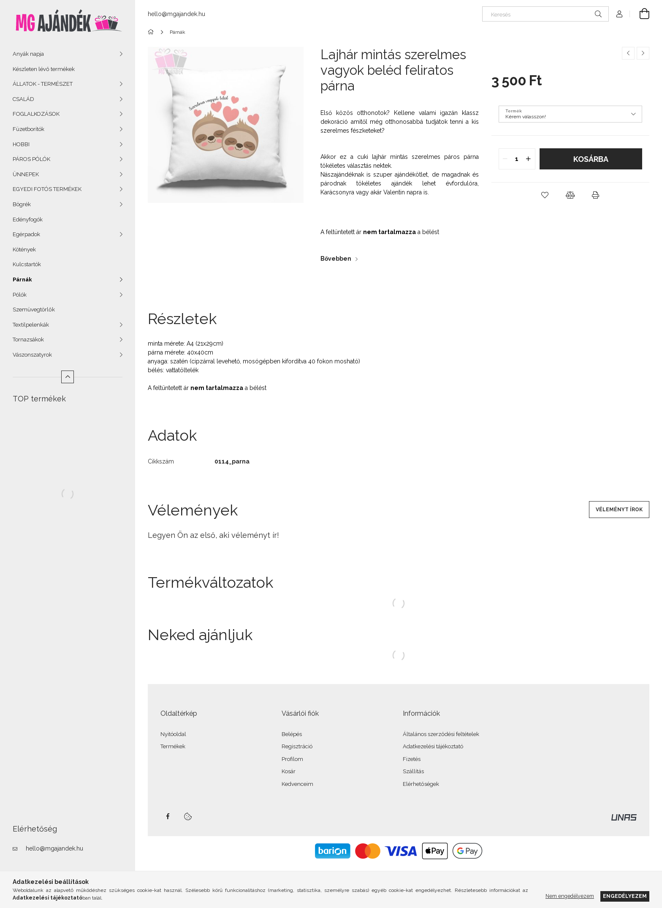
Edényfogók (28, 219)
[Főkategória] (152, 32)
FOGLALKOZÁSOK (36, 114)
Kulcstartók (27, 264)
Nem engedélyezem (569, 896)
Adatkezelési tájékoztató (433, 746)
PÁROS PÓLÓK (31, 159)
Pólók (20, 295)
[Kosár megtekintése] (639, 14)
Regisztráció (297, 746)
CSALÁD (23, 99)
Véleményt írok (619, 510)
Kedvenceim (297, 784)
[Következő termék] (643, 53)
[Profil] (619, 14)
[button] (545, 195)
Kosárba (590, 159)
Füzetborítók (28, 129)
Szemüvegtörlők (34, 309)
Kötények (24, 249)
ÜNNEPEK (26, 174)
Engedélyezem (625, 896)
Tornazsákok (28, 339)
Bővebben (335, 258)
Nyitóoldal (173, 734)
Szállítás (413, 771)
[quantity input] (517, 159)
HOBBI (21, 144)
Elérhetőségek (421, 784)
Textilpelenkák (31, 325)
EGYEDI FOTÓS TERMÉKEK (47, 189)
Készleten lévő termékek (44, 69)
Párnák (22, 279)
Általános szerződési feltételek (441, 734)
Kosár (289, 771)
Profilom (292, 759)
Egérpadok (26, 234)
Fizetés (412, 759)
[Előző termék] (628, 53)
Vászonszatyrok (32, 355)
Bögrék (22, 204)
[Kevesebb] (67, 377)
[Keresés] (545, 14)
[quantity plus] (528, 159)
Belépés (292, 734)
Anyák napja (28, 54)
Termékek (172, 746)
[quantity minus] (505, 159)
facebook (167, 816)
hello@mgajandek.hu (54, 848)
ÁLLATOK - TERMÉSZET (43, 84)
